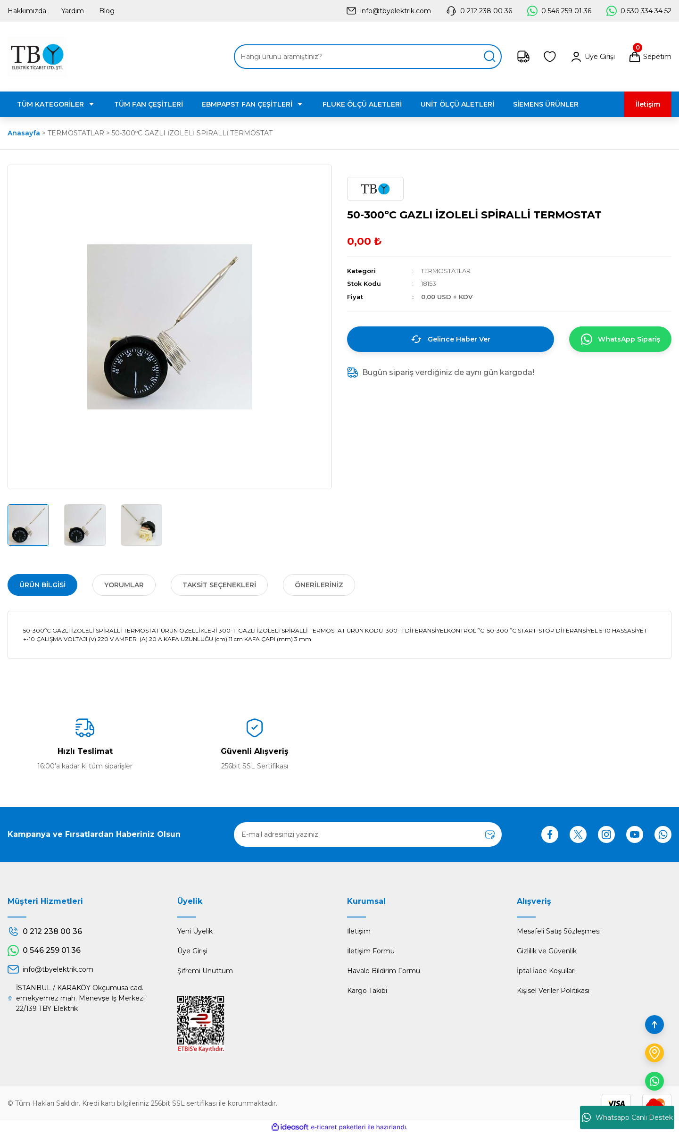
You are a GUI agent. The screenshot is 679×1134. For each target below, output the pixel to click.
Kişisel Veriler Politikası (553, 990)
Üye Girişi (192, 951)
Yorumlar (124, 585)
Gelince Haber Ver (450, 339)
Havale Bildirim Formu (383, 971)
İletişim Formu (371, 951)
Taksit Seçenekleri (219, 585)
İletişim (359, 931)
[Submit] (490, 834)
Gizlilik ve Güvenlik (547, 951)
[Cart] (649, 56)
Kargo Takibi (367, 990)
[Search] (368, 56)
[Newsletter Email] (368, 834)
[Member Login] (592, 56)
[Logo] (37, 56)
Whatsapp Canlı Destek (627, 1117)
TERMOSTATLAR (446, 271)
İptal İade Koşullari (546, 971)
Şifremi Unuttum (205, 971)
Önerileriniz (319, 585)
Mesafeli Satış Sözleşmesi (559, 931)
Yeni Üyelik (195, 931)
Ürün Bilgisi (42, 585)
